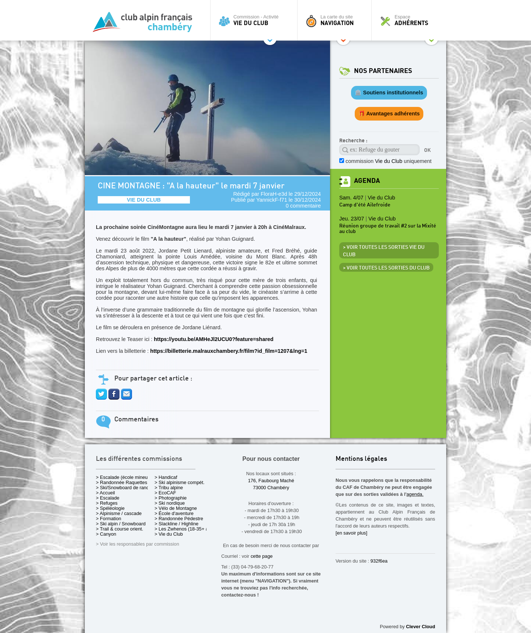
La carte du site (336, 20)
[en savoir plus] (351, 533)
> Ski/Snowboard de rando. (124, 487)
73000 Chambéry (271, 487)
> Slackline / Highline (176, 523)
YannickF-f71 (271, 200)
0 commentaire (303, 206)
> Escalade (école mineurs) (124, 477)
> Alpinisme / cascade (119, 513)
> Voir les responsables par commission (137, 544)
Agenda (367, 180)
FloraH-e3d (274, 194)
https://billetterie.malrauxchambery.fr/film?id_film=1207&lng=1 (228, 351)
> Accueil (105, 492)
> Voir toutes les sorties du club (386, 268)
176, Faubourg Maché (271, 480)
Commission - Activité (256, 20)
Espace (410, 20)
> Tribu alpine (169, 487)
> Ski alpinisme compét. (180, 482)
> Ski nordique (170, 503)
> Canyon (106, 534)
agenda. (414, 494)
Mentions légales (361, 459)
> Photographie (171, 498)
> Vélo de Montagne (176, 508)
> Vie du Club (169, 534)
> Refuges (107, 503)
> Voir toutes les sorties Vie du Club (383, 251)
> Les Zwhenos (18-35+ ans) (185, 529)
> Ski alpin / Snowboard (121, 523)
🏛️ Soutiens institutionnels (389, 92)
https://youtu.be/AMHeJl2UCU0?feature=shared (213, 339)
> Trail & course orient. (119, 529)
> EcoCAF (165, 492)
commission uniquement (388, 161)
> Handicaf (166, 477)
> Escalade (107, 498)
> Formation (108, 518)
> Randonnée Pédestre (179, 518)
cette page (262, 556)
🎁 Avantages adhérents (389, 113)
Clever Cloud (420, 626)
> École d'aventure (174, 513)
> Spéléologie (110, 508)
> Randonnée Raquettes (121, 482)
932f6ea (379, 561)
